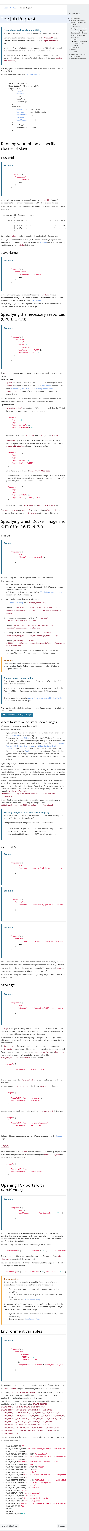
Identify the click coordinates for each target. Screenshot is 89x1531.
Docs (6, 8)
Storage (61, 1506)
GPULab (13, 8)
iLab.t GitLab (14, 726)
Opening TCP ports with (78, 55)
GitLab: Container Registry (48, 736)
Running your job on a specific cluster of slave (78, 21)
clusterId (75, 25)
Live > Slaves (36, 297)
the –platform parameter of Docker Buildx (45, 688)
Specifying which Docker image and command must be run (79, 35)
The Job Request (75, 18)
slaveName (76, 27)
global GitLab (24, 728)
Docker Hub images (16, 596)
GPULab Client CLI (9, 1506)
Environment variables (78, 59)
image (75, 39)
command (76, 48)
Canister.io (10, 739)
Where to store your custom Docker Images (80, 43)
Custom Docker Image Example (19, 705)
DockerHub (29, 741)
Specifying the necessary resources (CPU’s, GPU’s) (79, 30)
